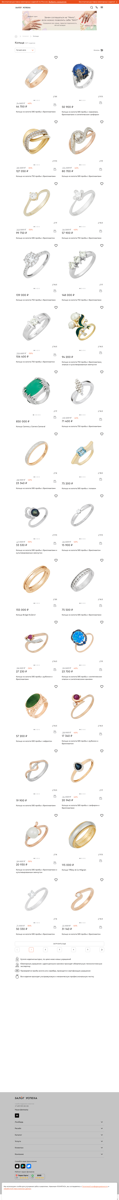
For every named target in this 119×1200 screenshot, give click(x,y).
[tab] (34, 100)
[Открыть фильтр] (101, 50)
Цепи (17, 1068)
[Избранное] (56, 57)
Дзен (17, 1010)
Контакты (18, 1142)
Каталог (26, 36)
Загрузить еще (59, 944)
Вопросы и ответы (22, 1115)
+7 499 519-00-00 (22, 1000)
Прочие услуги (21, 1041)
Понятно (60, 1194)
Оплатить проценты (22, 1113)
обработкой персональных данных (17, 1189)
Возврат (18, 1114)
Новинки (18, 1070)
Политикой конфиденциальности (95, 1186)
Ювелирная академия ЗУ (24, 1141)
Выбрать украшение (58, 2)
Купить (17, 1040)
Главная (16, 36)
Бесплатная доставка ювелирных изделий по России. (25, 2)
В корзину (54, 104)
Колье (17, 1069)
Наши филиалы (21, 1004)
